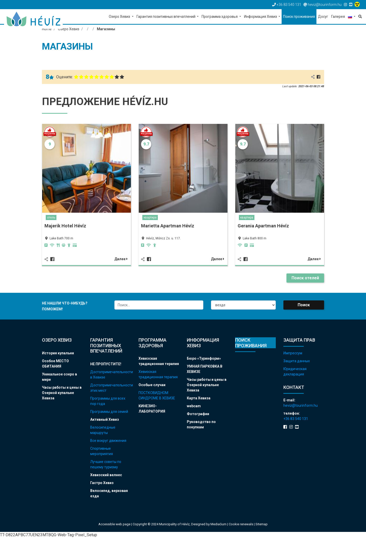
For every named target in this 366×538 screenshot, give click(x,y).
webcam (194, 406)
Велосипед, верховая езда (109, 493)
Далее (121, 259)
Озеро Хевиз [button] (120, 16)
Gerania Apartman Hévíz (263, 225)
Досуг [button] (323, 16)
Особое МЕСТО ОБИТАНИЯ (55, 363)
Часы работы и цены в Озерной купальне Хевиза (62, 392)
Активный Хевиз (104, 419)
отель (51, 217)
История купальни (58, 353)
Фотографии (198, 414)
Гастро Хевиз (102, 483)
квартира (150, 217)
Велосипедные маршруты (102, 430)
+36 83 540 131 (295, 419)
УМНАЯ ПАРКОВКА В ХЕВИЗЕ (204, 369)
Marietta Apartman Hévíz (167, 225)
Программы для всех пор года (107, 401)
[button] (351, 17)
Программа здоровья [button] (220, 16)
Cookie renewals (241, 524)
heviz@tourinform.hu (300, 405)
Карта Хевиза (198, 398)
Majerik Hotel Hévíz (65, 225)
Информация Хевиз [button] (261, 16)
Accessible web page (114, 524)
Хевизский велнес (106, 475)
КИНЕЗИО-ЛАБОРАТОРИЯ (152, 408)
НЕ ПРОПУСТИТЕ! (105, 364)
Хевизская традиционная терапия (159, 361)
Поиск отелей (305, 277)
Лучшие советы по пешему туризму (105, 464)
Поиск (304, 304)
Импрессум (292, 353)
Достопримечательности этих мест (110, 387)
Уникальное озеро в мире (59, 377)
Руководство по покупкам (201, 424)
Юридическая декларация (295, 371)
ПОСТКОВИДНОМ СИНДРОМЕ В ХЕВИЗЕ (157, 395)
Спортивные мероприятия (101, 451)
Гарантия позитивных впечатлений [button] (166, 16)
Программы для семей (109, 412)
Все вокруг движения (108, 441)
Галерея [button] (338, 16)
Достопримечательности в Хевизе (110, 374)
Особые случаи (152, 385)
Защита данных (296, 361)
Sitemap (261, 524)
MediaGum (218, 524)
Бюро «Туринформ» (204, 358)
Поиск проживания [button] (299, 16)
